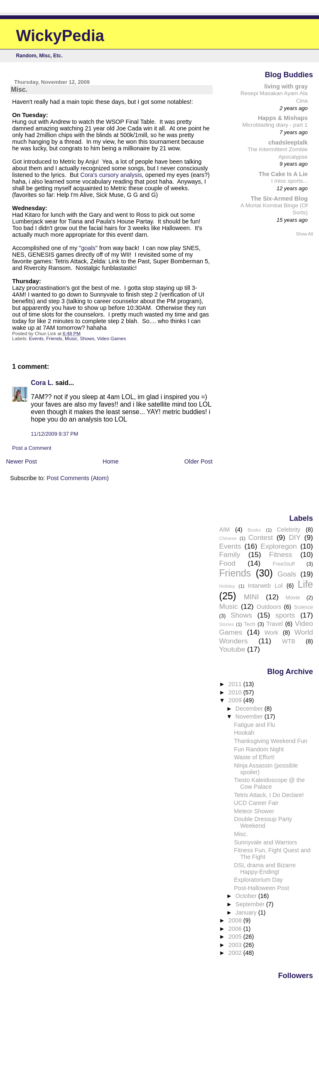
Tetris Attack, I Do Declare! (269, 795)
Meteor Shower (254, 811)
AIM (224, 529)
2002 (235, 952)
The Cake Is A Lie (283, 174)
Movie (293, 597)
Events (36, 338)
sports (285, 615)
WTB (288, 641)
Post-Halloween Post (261, 888)
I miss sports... (289, 181)
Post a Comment (31, 448)
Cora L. (42, 382)
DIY (295, 537)
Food (227, 563)
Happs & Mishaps (283, 118)
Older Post (198, 461)
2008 (235, 920)
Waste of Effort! (254, 757)
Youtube (232, 649)
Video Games (111, 338)
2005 (235, 936)
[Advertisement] (280, 374)
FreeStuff (283, 564)
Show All (304, 233)
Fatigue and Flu (254, 724)
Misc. (241, 834)
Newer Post (21, 461)
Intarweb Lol (265, 585)
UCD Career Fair (256, 803)
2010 (235, 692)
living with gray (286, 86)
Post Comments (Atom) (78, 478)
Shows (87, 338)
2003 (235, 945)
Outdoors (269, 606)
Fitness (280, 554)
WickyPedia (60, 35)
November (250, 716)
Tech (249, 624)
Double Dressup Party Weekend (263, 822)
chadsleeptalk (288, 142)
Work (271, 632)
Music (71, 338)
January (247, 912)
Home (110, 461)
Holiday (227, 586)
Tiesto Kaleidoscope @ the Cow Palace (269, 783)
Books (254, 529)
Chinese (228, 538)
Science (303, 607)
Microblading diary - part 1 (275, 125)
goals (88, 248)
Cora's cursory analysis (111, 175)
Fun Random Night (259, 749)
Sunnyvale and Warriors (265, 842)
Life (305, 584)
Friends (54, 338)
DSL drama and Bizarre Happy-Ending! (265, 868)
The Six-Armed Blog (278, 198)
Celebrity (288, 529)
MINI (251, 597)
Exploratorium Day (258, 879)
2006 (235, 928)
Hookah (244, 732)
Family (229, 554)
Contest (260, 537)
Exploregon (278, 546)
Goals (286, 574)
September (251, 904)
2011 (235, 684)
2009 (235, 700)
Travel (274, 624)
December (250, 708)
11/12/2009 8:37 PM (54, 434)
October (247, 896)
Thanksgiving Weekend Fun (270, 741)
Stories (226, 624)
